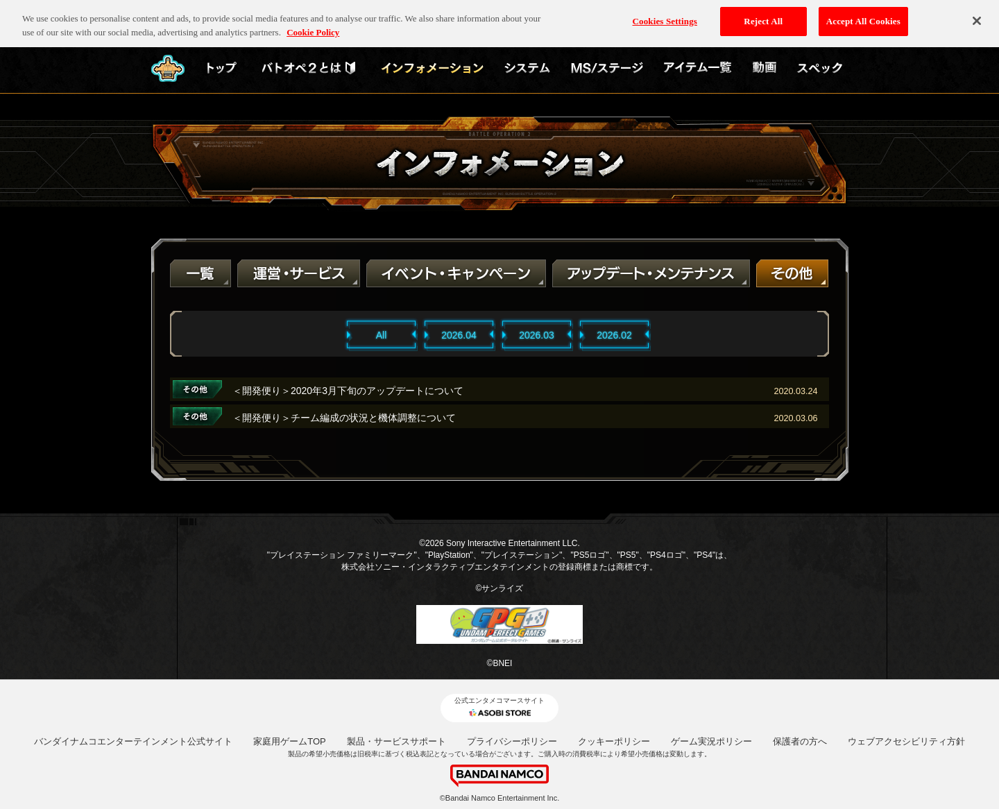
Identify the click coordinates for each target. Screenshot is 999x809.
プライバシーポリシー (512, 741)
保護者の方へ (800, 741)
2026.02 (614, 335)
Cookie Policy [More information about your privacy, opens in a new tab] (313, 26)
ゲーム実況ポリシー (711, 741)
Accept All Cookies (863, 15)
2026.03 (536, 335)
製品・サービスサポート (396, 741)
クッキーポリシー (614, 741)
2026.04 (459, 335)
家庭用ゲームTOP (289, 741)
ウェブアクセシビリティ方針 (906, 741)
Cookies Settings (665, 15)
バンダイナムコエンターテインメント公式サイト (133, 741)
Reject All (763, 15)
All (381, 335)
